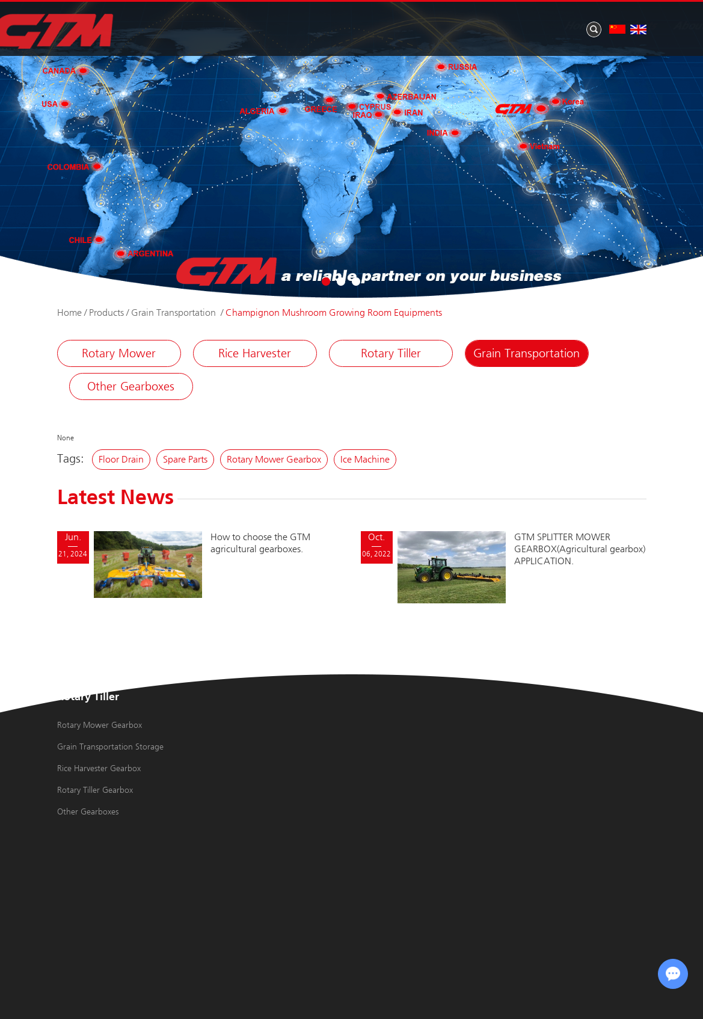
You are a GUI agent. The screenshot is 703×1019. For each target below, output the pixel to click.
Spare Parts (185, 459)
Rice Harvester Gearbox (99, 768)
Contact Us (593, 26)
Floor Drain (121, 459)
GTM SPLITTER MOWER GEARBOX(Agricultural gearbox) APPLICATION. (579, 549)
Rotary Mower (119, 353)
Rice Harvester (254, 353)
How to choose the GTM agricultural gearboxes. (260, 543)
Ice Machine (365, 459)
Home (285, 26)
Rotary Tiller (391, 353)
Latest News (115, 498)
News (458, 26)
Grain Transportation (174, 312)
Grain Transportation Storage (110, 747)
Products (340, 26)
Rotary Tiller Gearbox (95, 790)
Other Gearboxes (130, 386)
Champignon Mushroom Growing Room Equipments (334, 312)
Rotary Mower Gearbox (274, 459)
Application (519, 26)
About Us (403, 26)
